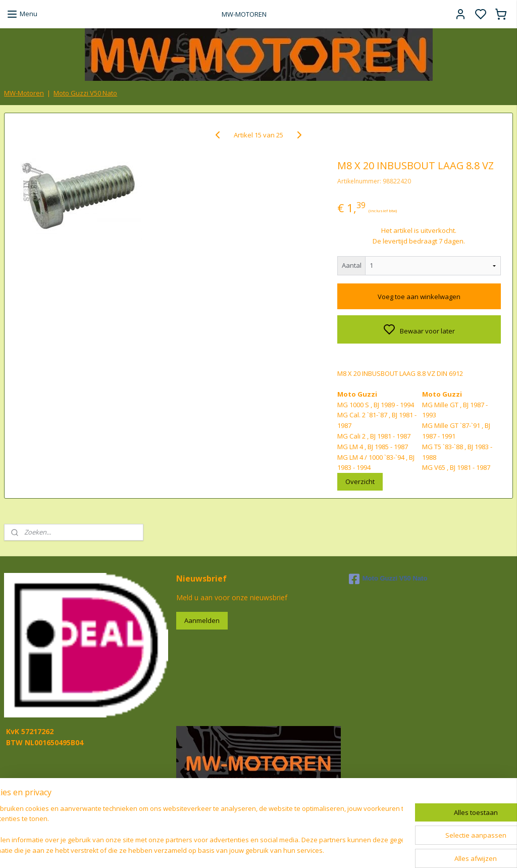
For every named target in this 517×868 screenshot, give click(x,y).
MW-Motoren (24, 93)
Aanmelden (202, 620)
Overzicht (360, 481)
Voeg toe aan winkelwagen (419, 296)
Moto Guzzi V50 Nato (85, 93)
